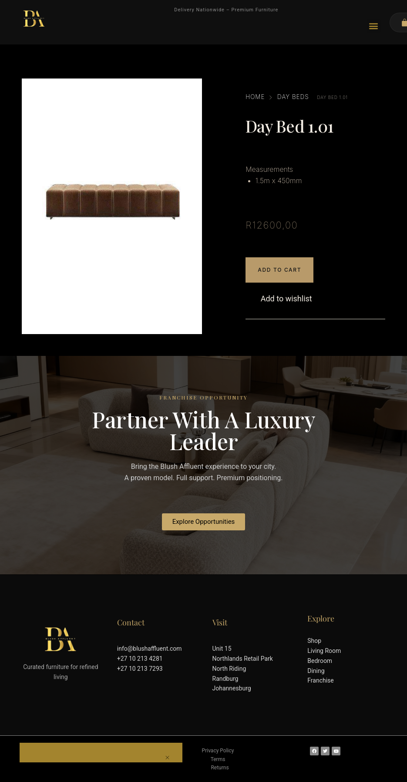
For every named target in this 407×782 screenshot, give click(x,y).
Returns (220, 768)
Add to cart (279, 269)
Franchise (320, 680)
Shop (314, 640)
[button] (374, 26)
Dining (315, 670)
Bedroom (319, 660)
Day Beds (293, 96)
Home (255, 96)
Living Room (324, 650)
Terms (218, 759)
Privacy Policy (218, 751)
